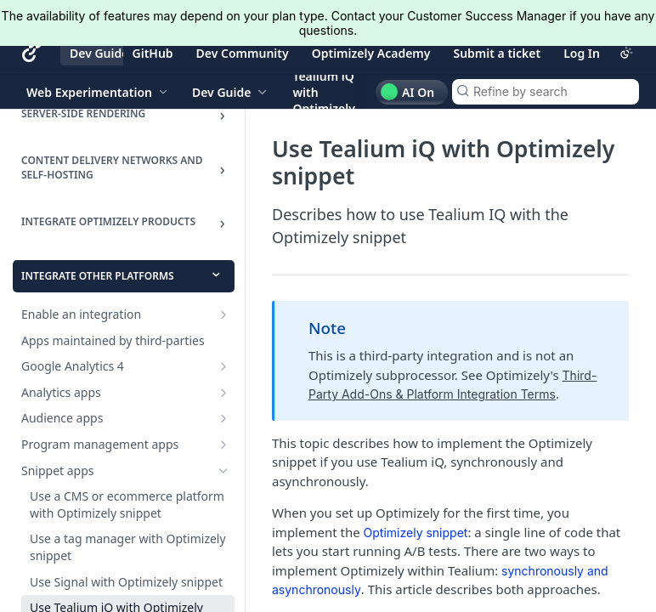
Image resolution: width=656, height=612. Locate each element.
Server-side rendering (83, 113)
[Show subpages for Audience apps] (223, 418)
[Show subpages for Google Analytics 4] (223, 366)
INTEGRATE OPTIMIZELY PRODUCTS (108, 221)
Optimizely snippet (416, 532)
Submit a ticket (496, 53)
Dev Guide (99, 53)
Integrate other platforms (97, 276)
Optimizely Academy (371, 53)
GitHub (153, 53)
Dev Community (242, 53)
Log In (581, 53)
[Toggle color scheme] (626, 52)
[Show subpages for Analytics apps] (223, 393)
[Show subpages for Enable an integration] (223, 314)
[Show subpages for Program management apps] (223, 444)
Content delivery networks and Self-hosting (112, 167)
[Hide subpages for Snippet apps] (223, 471)
